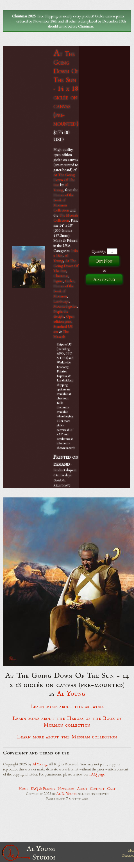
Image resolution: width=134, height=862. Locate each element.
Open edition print (63, 319)
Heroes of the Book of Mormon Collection (63, 202)
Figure (58, 280)
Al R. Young (66, 793)
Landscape (61, 301)
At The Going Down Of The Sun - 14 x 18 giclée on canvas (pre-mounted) (65, 88)
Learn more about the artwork (67, 706)
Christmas (60, 275)
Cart (111, 788)
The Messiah (61, 334)
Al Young (60, 187)
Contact (97, 788)
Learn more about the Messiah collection (67, 737)
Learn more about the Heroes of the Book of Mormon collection (67, 722)
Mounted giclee (65, 306)
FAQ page (97, 774)
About (82, 788)
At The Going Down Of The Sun (64, 179)
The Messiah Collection (65, 218)
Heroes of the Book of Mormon (63, 291)
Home (23, 788)
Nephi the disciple (60, 314)
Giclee (69, 280)
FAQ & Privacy (43, 788)
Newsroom (66, 788)
